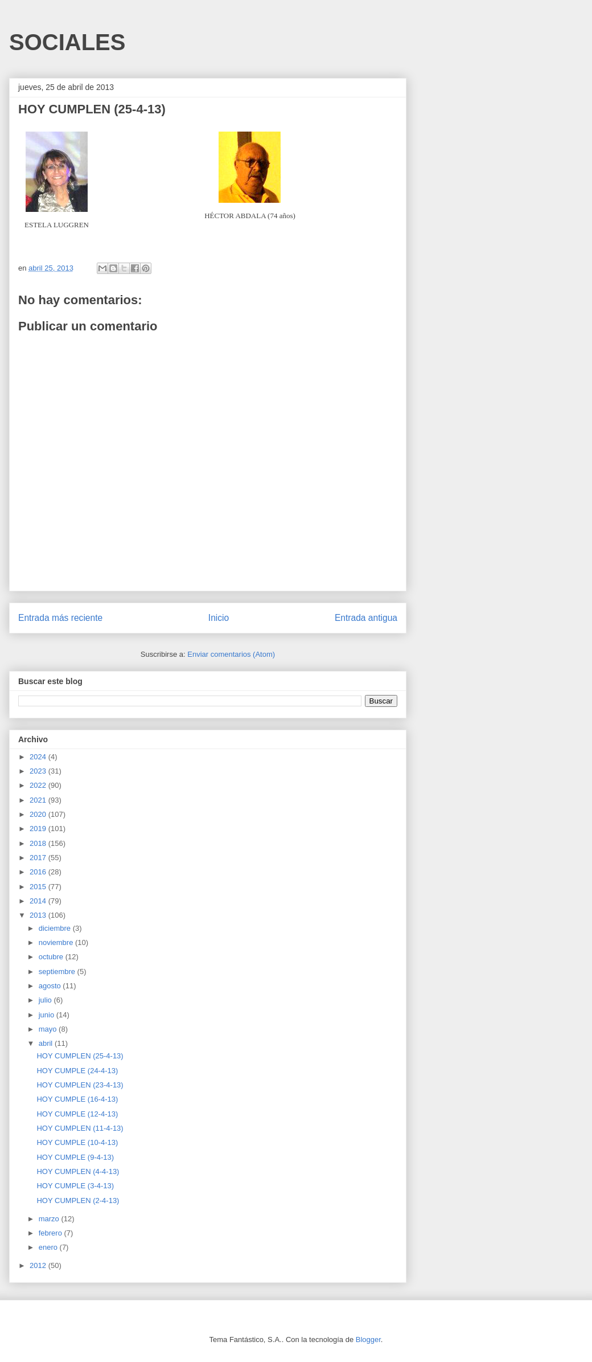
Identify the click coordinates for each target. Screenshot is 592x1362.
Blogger (368, 1339)
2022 (39, 785)
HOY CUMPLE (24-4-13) (77, 1070)
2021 (39, 800)
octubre (52, 956)
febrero (51, 1233)
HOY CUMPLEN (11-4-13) (79, 1128)
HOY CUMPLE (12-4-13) (77, 1114)
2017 (39, 857)
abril (47, 1043)
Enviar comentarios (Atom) (231, 654)
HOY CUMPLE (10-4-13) (77, 1142)
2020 (39, 814)
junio (47, 1015)
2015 (39, 886)
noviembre (57, 942)
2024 (39, 756)
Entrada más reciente (60, 618)
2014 (39, 901)
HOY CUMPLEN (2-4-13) (77, 1200)
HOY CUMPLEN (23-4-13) (79, 1085)
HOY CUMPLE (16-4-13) (77, 1099)
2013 (39, 915)
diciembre (56, 928)
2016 (39, 872)
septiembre (58, 971)
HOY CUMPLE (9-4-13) (75, 1157)
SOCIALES (67, 42)
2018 (39, 843)
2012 (39, 1265)
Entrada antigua (366, 618)
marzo (50, 1218)
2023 (39, 771)
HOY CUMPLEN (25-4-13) (79, 1056)
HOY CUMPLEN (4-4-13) (77, 1171)
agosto (51, 985)
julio (46, 1000)
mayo (49, 1029)
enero (49, 1247)
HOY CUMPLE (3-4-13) (75, 1185)
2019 (39, 828)
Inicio (218, 618)
